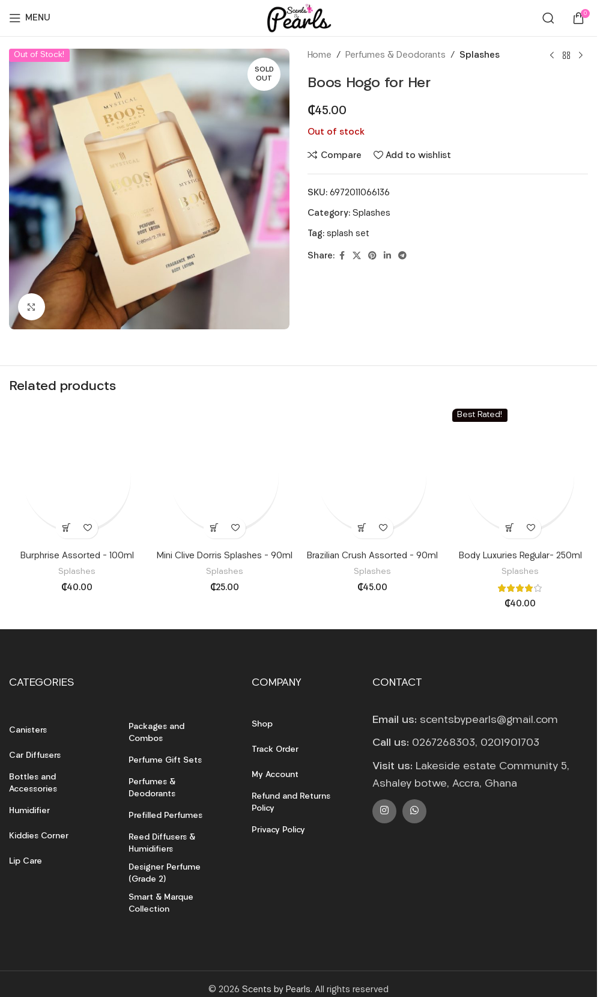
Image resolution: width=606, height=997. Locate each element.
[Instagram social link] (384, 811)
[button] (66, 527)
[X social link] (357, 256)
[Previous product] (552, 56)
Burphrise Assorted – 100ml (77, 556)
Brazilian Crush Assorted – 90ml (372, 556)
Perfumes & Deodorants (395, 55)
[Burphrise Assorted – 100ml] (77, 476)
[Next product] (581, 56)
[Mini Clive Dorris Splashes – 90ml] (224, 476)
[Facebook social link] (342, 256)
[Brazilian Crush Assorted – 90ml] (372, 476)
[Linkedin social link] (387, 256)
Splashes (479, 55)
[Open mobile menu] (29, 18)
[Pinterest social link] (372, 256)
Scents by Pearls (276, 990)
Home (320, 55)
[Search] (548, 18)
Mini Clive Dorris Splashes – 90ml (224, 556)
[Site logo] (298, 18)
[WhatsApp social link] (414, 811)
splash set (348, 234)
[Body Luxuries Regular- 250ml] (520, 476)
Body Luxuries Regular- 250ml (520, 556)
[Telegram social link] (402, 256)
